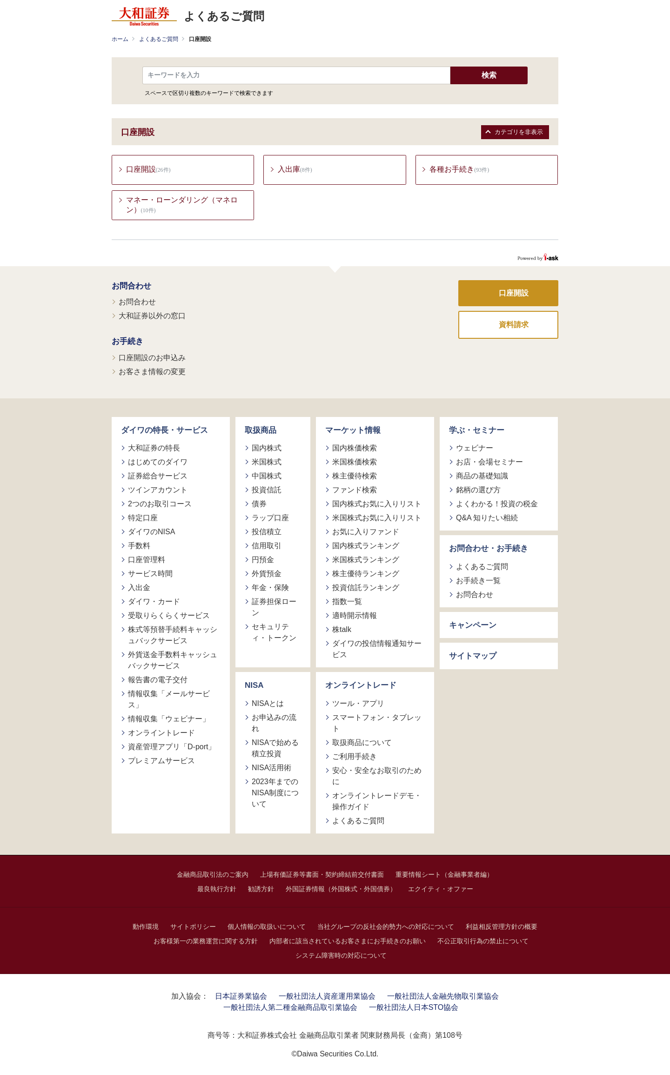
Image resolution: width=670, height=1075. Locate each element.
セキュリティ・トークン (274, 633)
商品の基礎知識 (482, 477)
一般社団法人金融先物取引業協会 (443, 997)
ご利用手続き (354, 757)
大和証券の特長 (154, 449)
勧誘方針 (261, 889)
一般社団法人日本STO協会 (414, 1008)
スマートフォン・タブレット (377, 723)
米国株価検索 (354, 463)
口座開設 (514, 293)
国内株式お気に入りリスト (377, 505)
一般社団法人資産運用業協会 (327, 997)
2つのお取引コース (160, 505)
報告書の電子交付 (158, 681)
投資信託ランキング (365, 588)
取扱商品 (260, 430)
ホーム (120, 39)
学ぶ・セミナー (476, 430)
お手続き (127, 342)
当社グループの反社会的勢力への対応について (385, 927)
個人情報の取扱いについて (267, 927)
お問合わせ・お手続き (488, 549)
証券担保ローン (274, 608)
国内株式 (266, 449)
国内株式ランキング (365, 547)
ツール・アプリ (358, 704)
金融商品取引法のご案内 (212, 875)
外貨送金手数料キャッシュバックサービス (172, 661)
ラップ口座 (270, 519)
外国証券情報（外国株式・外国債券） (341, 889)
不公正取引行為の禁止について (483, 941)
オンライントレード (161, 734)
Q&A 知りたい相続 (487, 519)
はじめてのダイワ (158, 463)
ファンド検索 (354, 491)
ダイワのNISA (151, 533)
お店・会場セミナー (489, 463)
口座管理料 (146, 560)
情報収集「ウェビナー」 (169, 720)
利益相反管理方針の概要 (501, 927)
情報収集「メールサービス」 (169, 700)
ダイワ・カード (154, 602)
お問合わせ (131, 286)
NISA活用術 (271, 768)
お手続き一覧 (478, 581)
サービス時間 (150, 574)
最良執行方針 (216, 889)
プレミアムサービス (161, 762)
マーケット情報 (353, 430)
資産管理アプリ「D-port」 (171, 748)
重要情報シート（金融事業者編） (444, 875)
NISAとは (268, 704)
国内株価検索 (354, 449)
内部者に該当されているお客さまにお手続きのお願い (347, 941)
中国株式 (266, 477)
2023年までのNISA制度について (275, 793)
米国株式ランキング (365, 560)
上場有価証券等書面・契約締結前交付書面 (322, 875)
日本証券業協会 (241, 997)
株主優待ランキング (365, 574)
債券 (259, 505)
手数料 (139, 547)
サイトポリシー (193, 927)
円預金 (263, 560)
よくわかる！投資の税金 (497, 505)
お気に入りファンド (365, 533)
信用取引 (266, 547)
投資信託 (266, 491)
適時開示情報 (354, 616)
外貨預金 (266, 574)
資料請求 (514, 325)
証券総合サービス (158, 477)
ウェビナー (474, 449)
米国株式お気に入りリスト (377, 519)
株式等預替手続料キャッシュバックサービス (172, 635)
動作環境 (146, 927)
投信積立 (266, 533)
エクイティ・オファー (440, 889)
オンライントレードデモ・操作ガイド (377, 801)
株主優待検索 (354, 477)
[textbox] (296, 75)
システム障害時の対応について (341, 956)
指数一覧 (347, 602)
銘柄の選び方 (478, 491)
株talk (341, 630)
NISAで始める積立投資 (275, 748)
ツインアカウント (158, 491)
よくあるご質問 (158, 39)
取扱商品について (362, 743)
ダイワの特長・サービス (164, 430)
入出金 (139, 588)
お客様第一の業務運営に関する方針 (206, 941)
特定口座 (143, 519)
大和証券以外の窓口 (152, 317)
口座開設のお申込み (152, 358)
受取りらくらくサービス (169, 616)
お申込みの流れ (274, 723)
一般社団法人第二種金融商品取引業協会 (290, 1008)
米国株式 (266, 463)
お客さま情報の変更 (152, 372)
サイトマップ (472, 656)
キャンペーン (472, 625)
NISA (254, 686)
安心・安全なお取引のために (377, 776)
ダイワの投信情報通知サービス (377, 649)
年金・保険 (270, 588)
